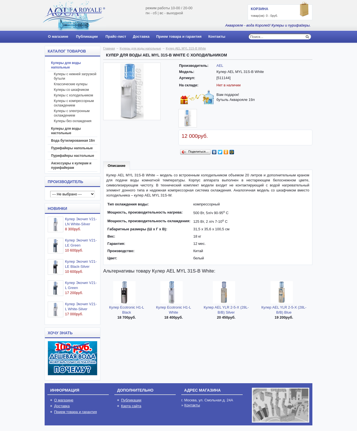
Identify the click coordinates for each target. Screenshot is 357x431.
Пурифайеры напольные (72, 148)
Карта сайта (131, 406)
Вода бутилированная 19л (73, 141)
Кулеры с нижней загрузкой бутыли (75, 76)
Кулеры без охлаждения (72, 121)
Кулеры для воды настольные (66, 131)
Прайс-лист (115, 36)
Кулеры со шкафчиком (71, 90)
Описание (117, 166)
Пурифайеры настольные (72, 156)
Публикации (87, 36)
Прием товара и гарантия (179, 36)
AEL (219, 65)
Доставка (141, 36)
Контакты (216, 36)
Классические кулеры (70, 84)
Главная (109, 48)
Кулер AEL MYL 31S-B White (186, 48)
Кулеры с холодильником (73, 95)
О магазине (58, 36)
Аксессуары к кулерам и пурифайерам (71, 165)
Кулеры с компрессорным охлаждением (74, 103)
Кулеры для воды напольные (66, 65)
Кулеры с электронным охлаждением (72, 113)
